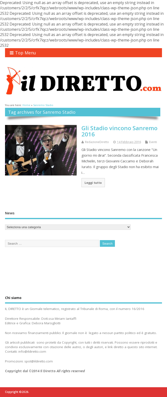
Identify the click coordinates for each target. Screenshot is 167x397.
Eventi (153, 142)
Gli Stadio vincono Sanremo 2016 (119, 131)
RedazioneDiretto (97, 142)
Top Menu (23, 53)
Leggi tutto (93, 183)
